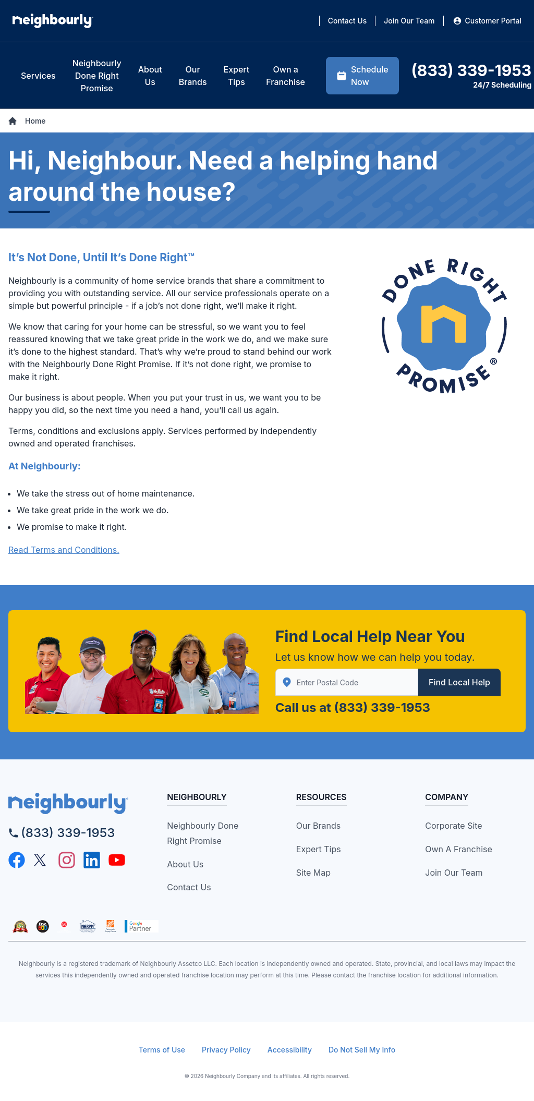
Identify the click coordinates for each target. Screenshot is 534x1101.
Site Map (313, 872)
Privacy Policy (226, 1049)
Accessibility (290, 1049)
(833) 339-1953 (382, 707)
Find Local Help (459, 682)
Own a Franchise (458, 849)
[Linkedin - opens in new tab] (91, 860)
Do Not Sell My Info (362, 1049)
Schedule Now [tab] (362, 75)
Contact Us (189, 887)
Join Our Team (453, 872)
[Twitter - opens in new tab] (41, 860)
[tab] (38, 76)
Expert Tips (318, 849)
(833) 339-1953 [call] (68, 832)
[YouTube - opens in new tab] (116, 860)
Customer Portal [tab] (486, 21)
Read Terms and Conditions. (63, 550)
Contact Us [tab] (347, 20)
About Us (185, 864)
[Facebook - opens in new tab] (16, 860)
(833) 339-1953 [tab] (471, 70)
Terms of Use (162, 1049)
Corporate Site (453, 825)
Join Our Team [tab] (409, 20)
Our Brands (318, 825)
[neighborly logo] (73, 803)
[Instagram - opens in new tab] (66, 860)
